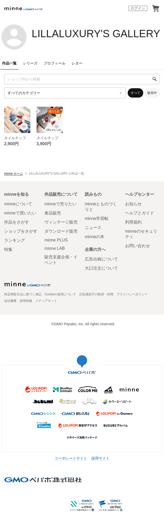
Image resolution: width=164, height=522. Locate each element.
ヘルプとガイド (139, 213)
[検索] (155, 79)
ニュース (93, 227)
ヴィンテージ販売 (61, 222)
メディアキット (46, 301)
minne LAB (54, 248)
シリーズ (30, 63)
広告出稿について (101, 259)
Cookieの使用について (60, 294)
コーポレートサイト (70, 458)
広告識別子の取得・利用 (96, 294)
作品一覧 (9, 63)
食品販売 (52, 213)
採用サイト (100, 458)
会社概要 (10, 301)
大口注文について (101, 268)
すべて (135, 93)
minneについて (18, 204)
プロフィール (54, 63)
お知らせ (133, 204)
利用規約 (133, 222)
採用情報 (26, 301)
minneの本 (95, 236)
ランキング (14, 240)
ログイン (138, 8)
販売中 (152, 93)
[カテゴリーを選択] (65, 92)
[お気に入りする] (24, 126)
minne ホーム (13, 173)
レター (77, 63)
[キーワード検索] (82, 79)
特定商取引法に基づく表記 (23, 294)
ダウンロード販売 (61, 231)
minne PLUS (56, 240)
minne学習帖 (97, 218)
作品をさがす (16, 222)
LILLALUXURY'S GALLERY (96, 33)
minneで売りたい (60, 204)
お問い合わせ (137, 246)
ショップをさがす (20, 231)
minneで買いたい (20, 213)
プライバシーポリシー (132, 294)
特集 (8, 249)
